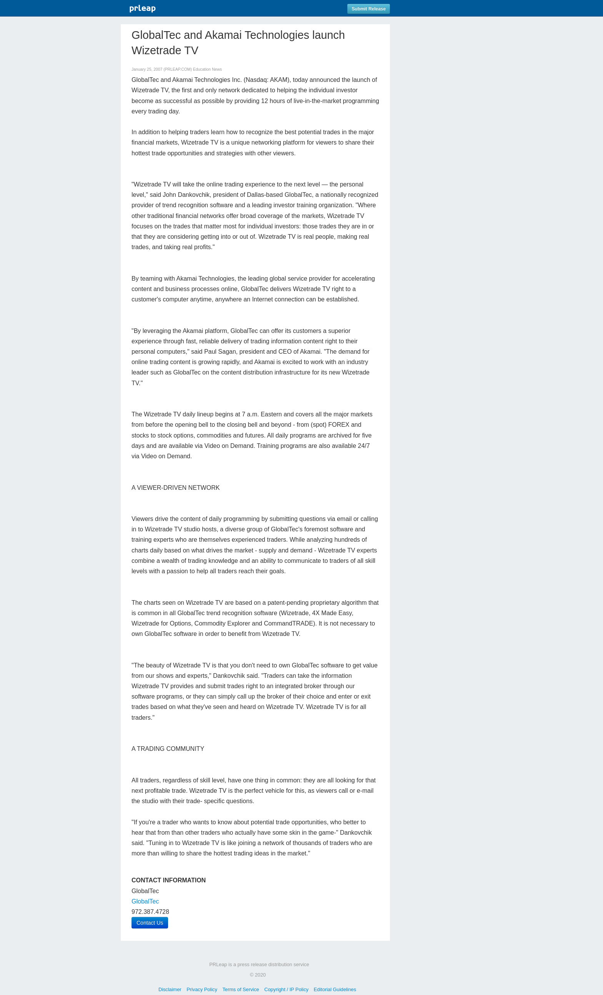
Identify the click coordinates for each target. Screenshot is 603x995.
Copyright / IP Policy (286, 989)
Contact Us (150, 923)
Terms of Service (240, 989)
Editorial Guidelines (335, 989)
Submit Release (368, 9)
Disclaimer (170, 989)
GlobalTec (145, 901)
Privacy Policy (202, 989)
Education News (207, 69)
